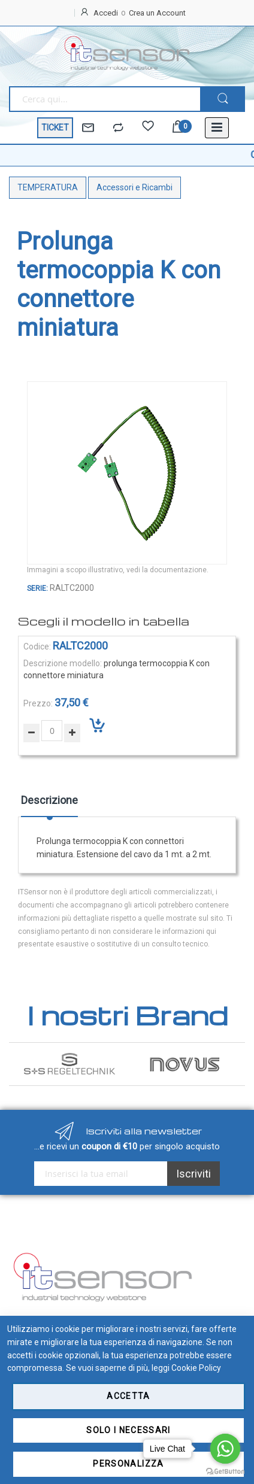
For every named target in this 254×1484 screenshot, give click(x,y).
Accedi (105, 12)
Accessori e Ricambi (134, 187)
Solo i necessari (128, 1430)
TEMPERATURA (47, 187)
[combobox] (104, 99)
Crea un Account (157, 12)
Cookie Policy (196, 1368)
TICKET (55, 127)
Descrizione (49, 800)
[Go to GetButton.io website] (225, 1472)
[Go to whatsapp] (225, 1449)
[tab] (49, 805)
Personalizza (128, 1463)
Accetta (128, 1396)
